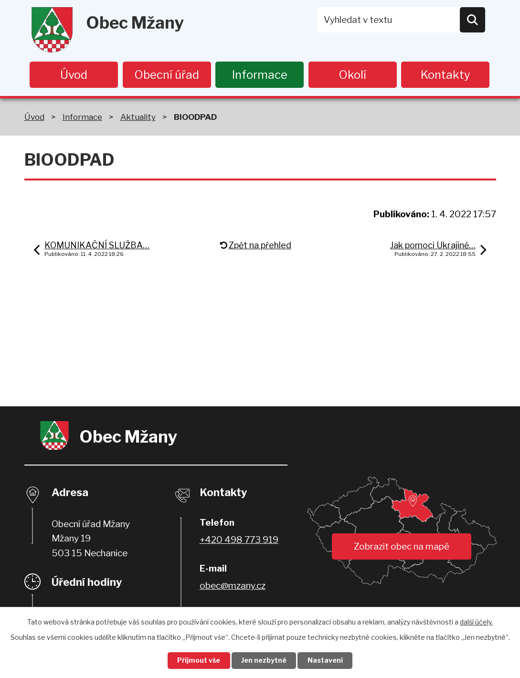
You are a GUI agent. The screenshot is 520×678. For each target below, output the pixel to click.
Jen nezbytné (264, 661)
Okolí (352, 75)
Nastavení (325, 661)
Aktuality (138, 117)
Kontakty (445, 75)
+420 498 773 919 (239, 540)
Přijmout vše (198, 661)
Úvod (73, 75)
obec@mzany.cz (232, 586)
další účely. (476, 621)
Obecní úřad (166, 75)
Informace (259, 75)
